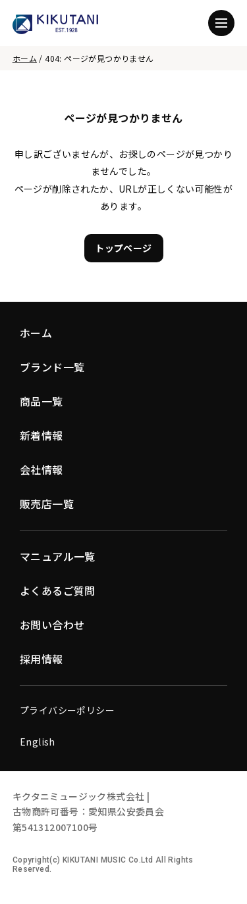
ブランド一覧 (52, 367)
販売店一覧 (47, 503)
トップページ (123, 247)
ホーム (25, 58)
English (37, 741)
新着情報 (41, 435)
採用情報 (41, 659)
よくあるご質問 (58, 590)
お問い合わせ (52, 624)
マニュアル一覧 (58, 556)
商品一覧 (41, 401)
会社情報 (41, 469)
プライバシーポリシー (67, 710)
